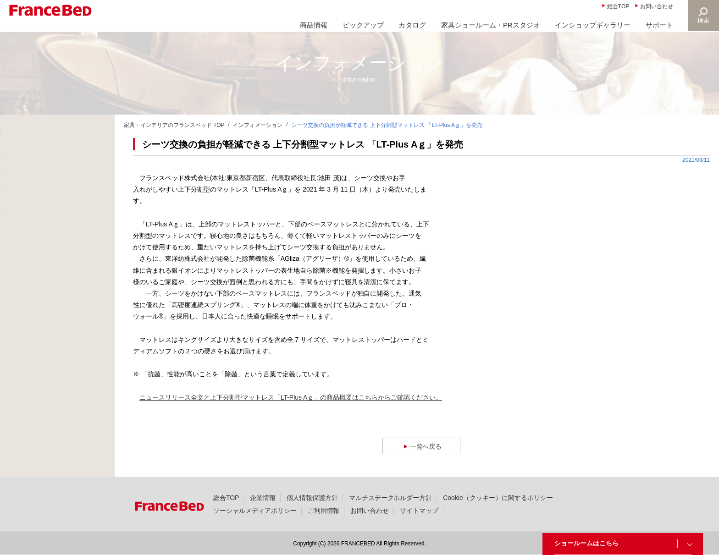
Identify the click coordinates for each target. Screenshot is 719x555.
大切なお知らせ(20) (42, 169)
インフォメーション (257, 125)
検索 (703, 20)
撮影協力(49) (32, 235)
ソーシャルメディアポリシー (255, 510)
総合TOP (618, 6)
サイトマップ (419, 510)
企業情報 (263, 497)
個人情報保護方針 (312, 497)
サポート (659, 25)
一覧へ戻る (426, 446)
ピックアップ (363, 25)
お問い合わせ (656, 6)
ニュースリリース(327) (47, 191)
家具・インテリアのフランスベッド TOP (174, 125)
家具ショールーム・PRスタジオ (490, 25)
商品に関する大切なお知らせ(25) (61, 147)
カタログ (412, 25)
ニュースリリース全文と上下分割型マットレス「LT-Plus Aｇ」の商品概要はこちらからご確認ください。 (290, 397)
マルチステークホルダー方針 (390, 497)
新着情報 (26, 125)
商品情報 (313, 25)
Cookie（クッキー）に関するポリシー (498, 497)
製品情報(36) (32, 213)
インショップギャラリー (593, 25)
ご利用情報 (324, 510)
